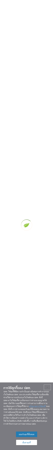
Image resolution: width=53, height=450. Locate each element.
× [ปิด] (47, 387)
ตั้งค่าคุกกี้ (26, 442)
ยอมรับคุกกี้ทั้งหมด (26, 434)
